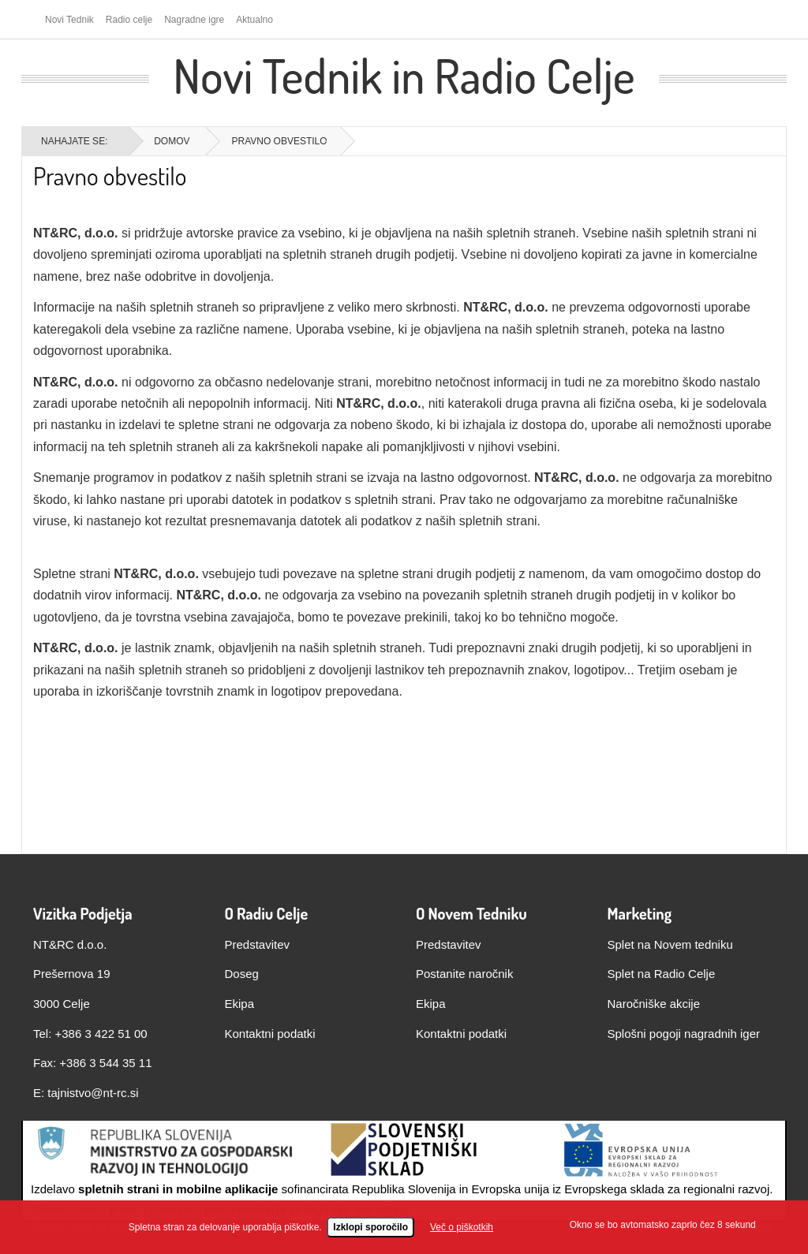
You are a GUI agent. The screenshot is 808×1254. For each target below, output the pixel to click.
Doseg (242, 973)
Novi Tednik (69, 19)
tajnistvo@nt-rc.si (92, 1092)
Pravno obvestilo (109, 175)
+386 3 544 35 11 (105, 1062)
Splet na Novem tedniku (670, 944)
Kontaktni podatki (270, 1033)
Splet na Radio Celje (662, 973)
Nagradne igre (194, 19)
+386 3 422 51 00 (101, 1033)
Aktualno (254, 19)
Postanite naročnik (464, 973)
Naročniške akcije (654, 1003)
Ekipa (240, 1003)
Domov (171, 141)
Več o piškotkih (461, 1227)
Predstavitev (257, 944)
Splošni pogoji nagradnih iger (684, 1033)
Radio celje (129, 19)
